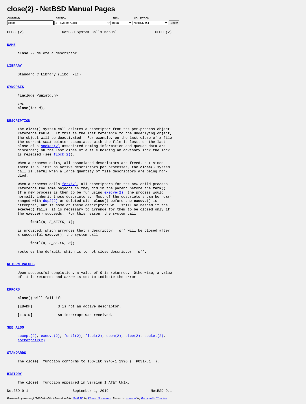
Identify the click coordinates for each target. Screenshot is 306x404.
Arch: (118, 18)
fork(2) (69, 184)
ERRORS (13, 289)
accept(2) (27, 336)
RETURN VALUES (21, 264)
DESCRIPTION (18, 121)
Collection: (142, 18)
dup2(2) (50, 201)
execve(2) (113, 192)
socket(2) (50, 146)
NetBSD (78, 398)
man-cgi (131, 398)
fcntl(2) (72, 336)
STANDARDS (16, 353)
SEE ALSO (15, 327)
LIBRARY (14, 66)
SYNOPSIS (15, 87)
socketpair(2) (31, 340)
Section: (62, 18)
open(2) (113, 336)
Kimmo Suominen (99, 398)
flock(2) (61, 154)
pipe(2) (132, 336)
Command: (15, 18)
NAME (11, 45)
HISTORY (14, 374)
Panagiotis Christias (154, 398)
